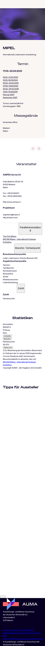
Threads (23, 630)
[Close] (3, 597)
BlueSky (30, 630)
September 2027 (10, 97)
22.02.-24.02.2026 (11, 88)
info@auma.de (9, 625)
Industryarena (34, 633)
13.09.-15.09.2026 (10, 91)
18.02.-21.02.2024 (10, 77)
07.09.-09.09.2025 (10, 86)
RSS (4, 635)
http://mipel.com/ (10, 217)
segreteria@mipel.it (11, 214)
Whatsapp (7, 633)
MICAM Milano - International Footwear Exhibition (19, 240)
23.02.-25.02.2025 (11, 83)
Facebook (16, 633)
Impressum (8, 638)
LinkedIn (7, 630)
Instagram (15, 630)
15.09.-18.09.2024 (10, 80)
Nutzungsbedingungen (33, 638)
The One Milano (9, 236)
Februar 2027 (8, 94)
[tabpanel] (22, 344)
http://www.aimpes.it (12, 202)
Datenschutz (18, 638)
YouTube (25, 633)
